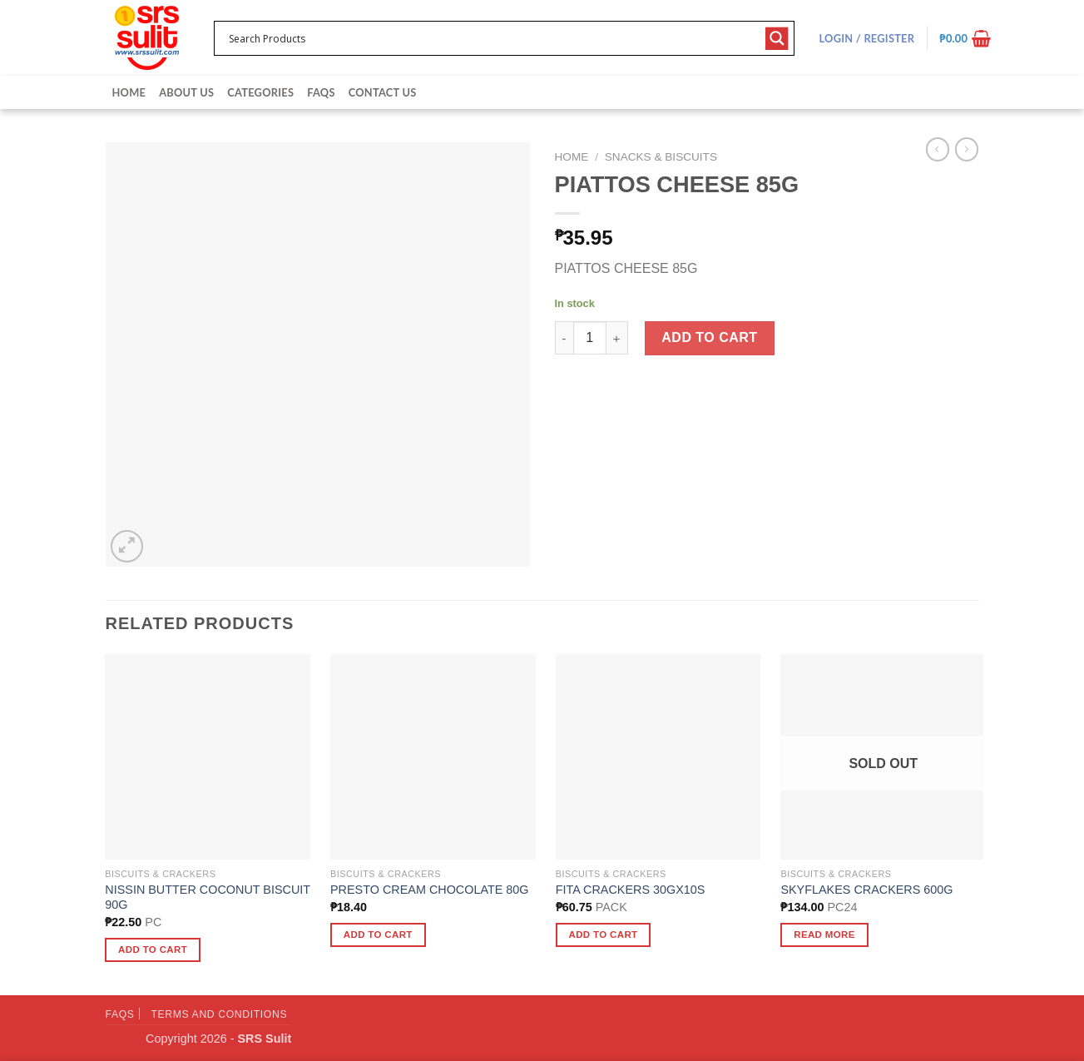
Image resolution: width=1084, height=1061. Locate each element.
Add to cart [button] (152, 949)
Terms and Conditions (219, 1014)
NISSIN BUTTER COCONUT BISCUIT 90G (207, 897)
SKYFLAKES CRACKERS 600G (866, 889)
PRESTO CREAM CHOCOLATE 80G (429, 889)
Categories (260, 92)
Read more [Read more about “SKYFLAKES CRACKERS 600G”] (824, 935)
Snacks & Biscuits (661, 157)
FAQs (320, 92)
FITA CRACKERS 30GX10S (630, 889)
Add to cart (709, 337)
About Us (186, 92)
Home (129, 92)
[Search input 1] (493, 38)
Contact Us (383, 92)
